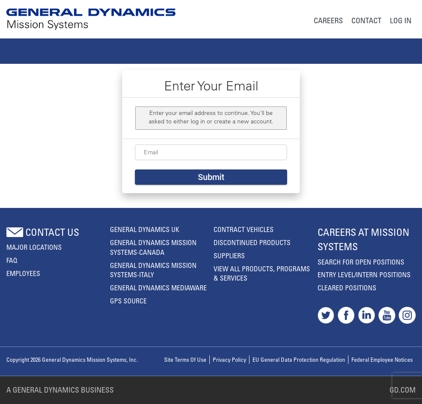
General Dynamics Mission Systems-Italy (153, 270)
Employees (23, 273)
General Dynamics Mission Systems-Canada (153, 247)
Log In (400, 20)
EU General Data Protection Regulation (298, 359)
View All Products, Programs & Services (262, 274)
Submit (211, 177)
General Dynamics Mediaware (158, 288)
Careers (328, 20)
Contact (366, 20)
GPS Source (128, 301)
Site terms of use (185, 359)
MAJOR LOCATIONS (34, 247)
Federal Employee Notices (382, 359)
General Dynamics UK (144, 229)
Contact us (52, 232)
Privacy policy (229, 359)
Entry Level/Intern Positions (364, 274)
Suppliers (229, 255)
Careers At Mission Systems (363, 239)
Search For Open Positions (361, 262)
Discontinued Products (252, 242)
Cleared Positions (347, 288)
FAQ (11, 260)
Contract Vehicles (244, 229)
